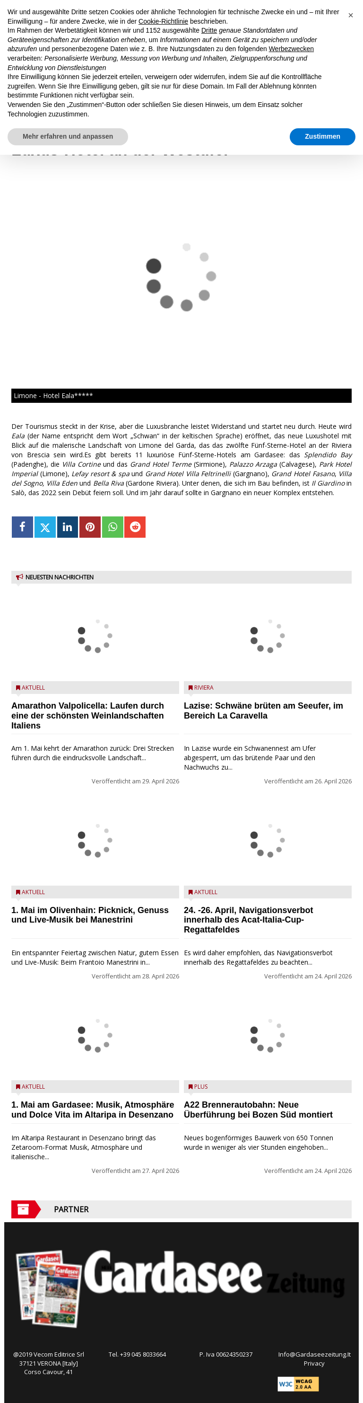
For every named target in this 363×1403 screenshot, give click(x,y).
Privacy (314, 1363)
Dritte (209, 30)
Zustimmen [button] (322, 136)
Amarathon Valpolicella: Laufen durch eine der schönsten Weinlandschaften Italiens (87, 715)
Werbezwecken (291, 49)
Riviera (204, 688)
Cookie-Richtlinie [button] (163, 21)
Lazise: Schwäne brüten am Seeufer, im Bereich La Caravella (263, 710)
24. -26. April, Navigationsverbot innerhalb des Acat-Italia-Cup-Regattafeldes (248, 920)
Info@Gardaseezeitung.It (314, 1354)
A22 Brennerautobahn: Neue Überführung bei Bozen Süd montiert (258, 1109)
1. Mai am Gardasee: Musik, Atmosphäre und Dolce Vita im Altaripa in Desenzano (92, 1109)
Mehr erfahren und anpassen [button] (68, 136)
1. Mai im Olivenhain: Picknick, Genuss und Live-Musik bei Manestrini (90, 915)
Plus (200, 1087)
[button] (350, 15)
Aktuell (33, 688)
